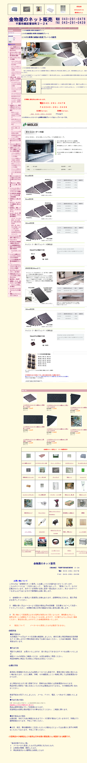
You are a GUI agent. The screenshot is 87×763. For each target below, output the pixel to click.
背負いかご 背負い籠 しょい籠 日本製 (15, 184)
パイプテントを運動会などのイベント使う (15, 140)
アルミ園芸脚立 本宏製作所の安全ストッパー (16, 232)
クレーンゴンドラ (69, 553)
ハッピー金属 (58, 494)
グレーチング (55, 477)
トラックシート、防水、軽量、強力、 (16, 128)
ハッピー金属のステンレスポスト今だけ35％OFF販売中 (15, 256)
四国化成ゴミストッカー (28, 477)
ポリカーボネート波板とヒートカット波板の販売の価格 (15, 54)
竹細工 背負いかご (67, 531)
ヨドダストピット (69, 463)
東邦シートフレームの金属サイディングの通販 (16, 165)
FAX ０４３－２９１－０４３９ (41, 114)
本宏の (69, 550)
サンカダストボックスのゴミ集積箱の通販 (16, 84)
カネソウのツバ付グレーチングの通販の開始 (16, 63)
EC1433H (56, 533)
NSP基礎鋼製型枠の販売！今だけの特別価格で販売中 (15, 247)
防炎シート (69, 477)
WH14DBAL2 (52, 514)
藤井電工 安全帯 (14, 279)
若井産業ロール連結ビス (68, 512)
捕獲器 (83, 512)
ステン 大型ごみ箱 (42, 477)
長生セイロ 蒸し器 (69, 494)
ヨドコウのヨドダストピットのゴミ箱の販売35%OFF (16, 94)
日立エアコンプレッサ (56, 530)
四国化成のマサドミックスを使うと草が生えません (15, 275)
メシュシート (83, 477)
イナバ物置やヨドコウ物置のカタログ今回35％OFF (15, 48)
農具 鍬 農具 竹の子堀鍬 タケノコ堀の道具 (16, 227)
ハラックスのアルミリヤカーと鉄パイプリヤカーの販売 (15, 266)
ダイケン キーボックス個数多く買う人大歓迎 (15, 204)
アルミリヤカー (41, 512)
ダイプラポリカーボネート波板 (41, 463)
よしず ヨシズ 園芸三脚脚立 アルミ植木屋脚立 (15, 214)
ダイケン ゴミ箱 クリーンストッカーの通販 (16, 89)
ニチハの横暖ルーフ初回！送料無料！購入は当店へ (16, 160)
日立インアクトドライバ (54, 511)
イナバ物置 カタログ (26, 463)
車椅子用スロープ (28, 512)
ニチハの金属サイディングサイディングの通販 (16, 154)
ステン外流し (28, 532)
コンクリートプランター (28, 494)
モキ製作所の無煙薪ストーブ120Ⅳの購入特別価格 (15, 195)
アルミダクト (13, 239)
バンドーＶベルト (55, 553)
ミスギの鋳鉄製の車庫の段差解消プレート (15, 261)
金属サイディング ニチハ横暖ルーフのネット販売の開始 (15, 149)
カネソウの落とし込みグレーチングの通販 (16, 68)
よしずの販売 (82, 532)
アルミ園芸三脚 (42, 494)
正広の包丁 (42, 532)
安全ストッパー (82, 494)
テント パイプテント (56, 463)
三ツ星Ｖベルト (56, 550)
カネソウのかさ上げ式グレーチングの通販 (16, 73)
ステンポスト (52, 494)
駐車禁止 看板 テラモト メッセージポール (15, 209)
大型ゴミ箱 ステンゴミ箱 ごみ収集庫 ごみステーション (16, 78)
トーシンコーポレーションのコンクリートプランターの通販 (15, 190)
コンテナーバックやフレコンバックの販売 (15, 290)
